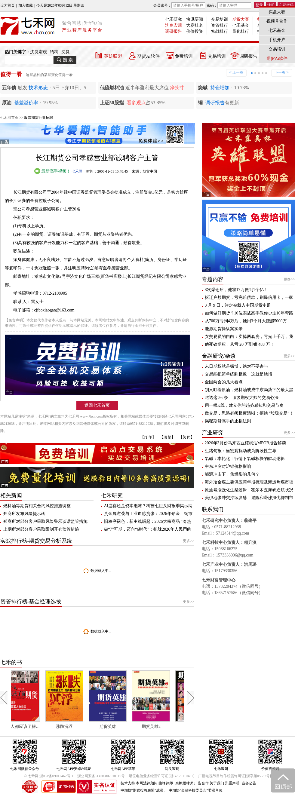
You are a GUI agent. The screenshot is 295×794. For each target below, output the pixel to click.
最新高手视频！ (52, 171)
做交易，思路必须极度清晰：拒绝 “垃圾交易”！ (249, 413)
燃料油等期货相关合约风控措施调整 (37, 506)
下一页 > (281, 72)
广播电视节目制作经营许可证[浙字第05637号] (234, 776)
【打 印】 (148, 437)
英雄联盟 (113, 56)
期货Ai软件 (148, 56)
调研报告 (173, 31)
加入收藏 (25, 5)
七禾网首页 (9, 117)
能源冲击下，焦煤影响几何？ (232, 474)
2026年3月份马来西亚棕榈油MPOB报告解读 (245, 443)
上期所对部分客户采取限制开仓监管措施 (41, 529)
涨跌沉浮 (74, 726)
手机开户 (277, 40)
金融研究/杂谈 (219, 356)
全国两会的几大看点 (224, 382)
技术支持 (128, 783)
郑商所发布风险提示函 (24, 513)
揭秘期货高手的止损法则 (228, 421)
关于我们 (217, 783)
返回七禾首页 (97, 405)
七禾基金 (240, 25)
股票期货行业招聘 (38, 117)
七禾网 (77, 171)
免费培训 (184, 56)
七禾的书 (11, 662)
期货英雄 (117, 726)
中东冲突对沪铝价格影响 (228, 466)
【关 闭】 (186, 437)
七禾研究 (173, 19)
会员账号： (179, 5)
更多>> (188, 541)
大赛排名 (194, 25)
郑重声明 (232, 783)
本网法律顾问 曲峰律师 (154, 783)
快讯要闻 (194, 19)
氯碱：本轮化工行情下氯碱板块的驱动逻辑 (245, 458)
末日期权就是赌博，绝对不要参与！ (238, 366)
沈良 (65, 52)
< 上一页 (236, 72)
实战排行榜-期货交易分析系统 (36, 541)
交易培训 (219, 19)
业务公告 (249, 783)
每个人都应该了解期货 (33, 726)
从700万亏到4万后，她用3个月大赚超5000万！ (248, 321)
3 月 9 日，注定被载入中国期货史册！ (240, 305)
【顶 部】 (167, 437)
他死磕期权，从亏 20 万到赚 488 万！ (239, 344)
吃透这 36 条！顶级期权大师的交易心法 (241, 397)
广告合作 (201, 783)
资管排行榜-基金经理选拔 (31, 602)
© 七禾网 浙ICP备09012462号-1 (48, 776)
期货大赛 (240, 19)
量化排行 (240, 31)
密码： (229, 5)
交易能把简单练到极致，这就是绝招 (238, 374)
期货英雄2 (160, 726)
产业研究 (212, 433)
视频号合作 (276, 21)
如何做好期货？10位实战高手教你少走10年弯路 (249, 313)
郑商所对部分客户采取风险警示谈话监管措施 (45, 521)
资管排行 (219, 25)
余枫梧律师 (184, 783)
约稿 (54, 52)
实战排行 (219, 31)
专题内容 (212, 279)
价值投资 (194, 31)
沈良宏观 (173, 25)
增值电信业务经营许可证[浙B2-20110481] (161, 776)
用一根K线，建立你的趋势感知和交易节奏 (244, 405)
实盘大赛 (277, 12)
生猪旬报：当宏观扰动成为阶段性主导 (240, 451)
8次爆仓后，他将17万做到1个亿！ (236, 289)
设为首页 (7, 5)
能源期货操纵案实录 (224, 328)
